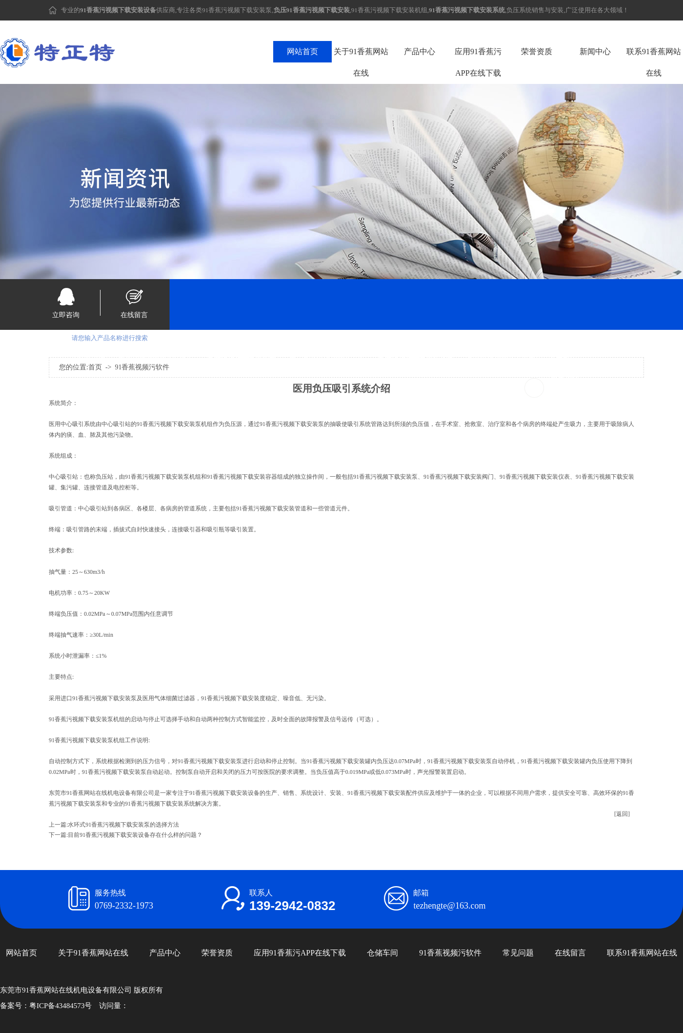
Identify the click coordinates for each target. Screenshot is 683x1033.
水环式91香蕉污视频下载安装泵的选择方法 (123, 824)
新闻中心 (595, 51)
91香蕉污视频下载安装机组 (389, 10)
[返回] (622, 813)
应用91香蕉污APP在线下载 (478, 62)
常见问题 (518, 953)
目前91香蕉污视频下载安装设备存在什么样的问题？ (135, 834)
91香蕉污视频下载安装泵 (237, 10)
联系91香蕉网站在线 (653, 62)
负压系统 (519, 10)
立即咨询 (66, 315)
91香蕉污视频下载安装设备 (153, 360)
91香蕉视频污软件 (450, 953)
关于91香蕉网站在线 (361, 62)
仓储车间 (382, 953)
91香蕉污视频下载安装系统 (501, 360)
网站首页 (302, 51)
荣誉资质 (536, 51)
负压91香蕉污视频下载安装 (323, 360)
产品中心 (419, 51)
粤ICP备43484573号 (60, 1006)
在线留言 (134, 315)
